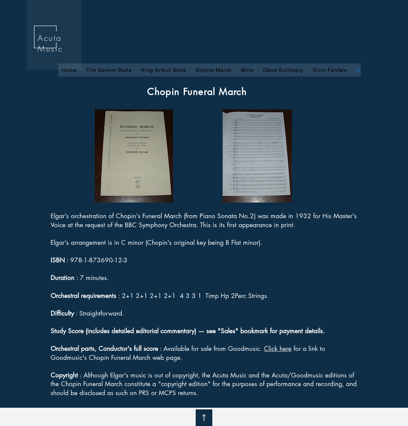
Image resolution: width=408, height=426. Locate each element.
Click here (278, 349)
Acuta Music (50, 43)
